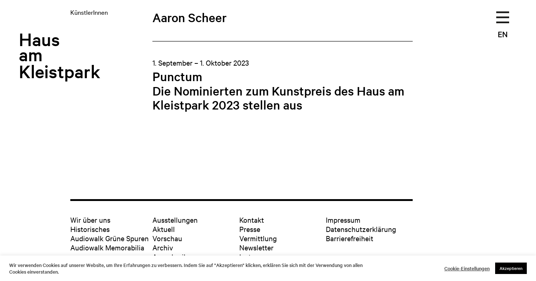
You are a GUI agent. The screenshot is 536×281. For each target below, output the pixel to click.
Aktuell (163, 228)
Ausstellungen (175, 219)
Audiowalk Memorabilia (107, 247)
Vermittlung (258, 238)
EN (503, 34)
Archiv (162, 247)
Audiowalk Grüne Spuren (109, 238)
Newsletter (256, 247)
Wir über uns (90, 219)
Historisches (90, 228)
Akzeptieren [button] (511, 268)
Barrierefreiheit (349, 238)
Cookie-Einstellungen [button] (467, 268)
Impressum (343, 219)
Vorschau (167, 238)
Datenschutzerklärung (361, 228)
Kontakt (251, 219)
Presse (249, 228)
